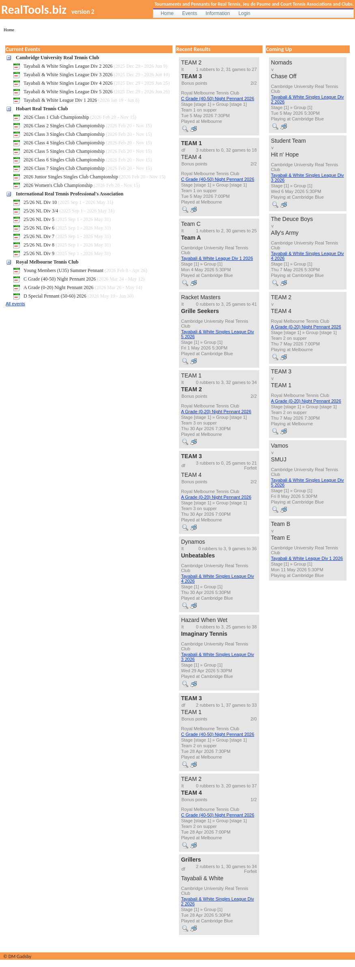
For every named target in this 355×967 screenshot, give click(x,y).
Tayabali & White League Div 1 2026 (217, 258)
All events (15, 303)
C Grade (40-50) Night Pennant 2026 (217, 98)
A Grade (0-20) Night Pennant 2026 (216, 411)
